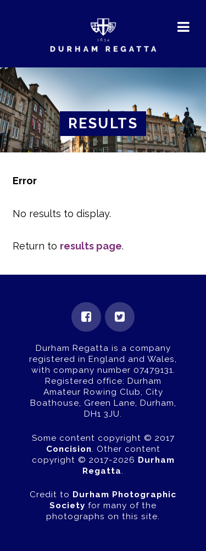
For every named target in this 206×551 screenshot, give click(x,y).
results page (91, 246)
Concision (69, 449)
